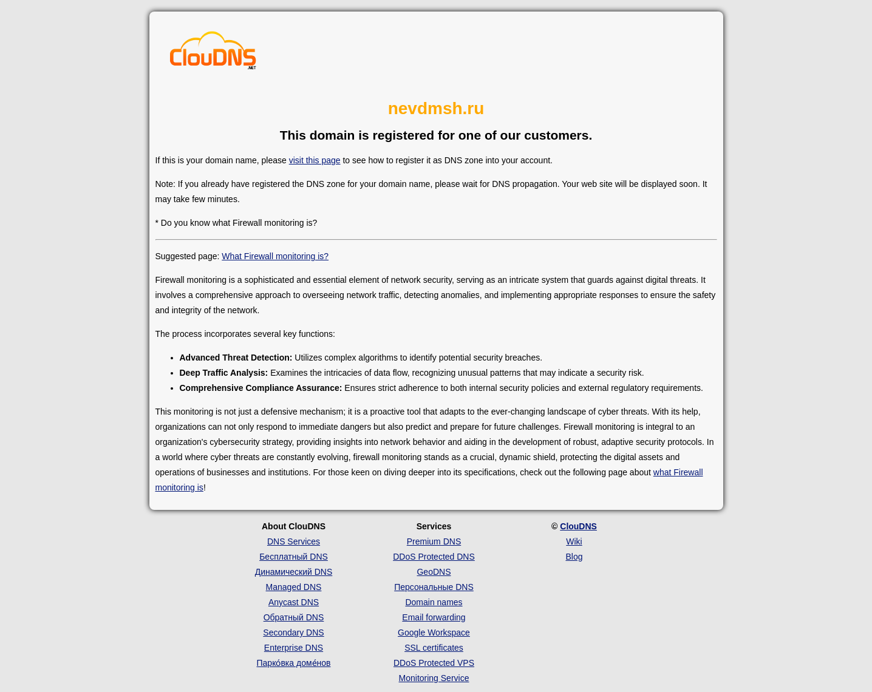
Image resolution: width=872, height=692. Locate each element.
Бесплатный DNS (293, 556)
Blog (573, 556)
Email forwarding (433, 617)
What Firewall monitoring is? (275, 256)
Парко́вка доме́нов (294, 663)
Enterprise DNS (293, 648)
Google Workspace (434, 632)
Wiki (574, 541)
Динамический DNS (294, 572)
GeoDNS (434, 572)
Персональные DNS (434, 587)
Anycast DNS (293, 602)
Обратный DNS (294, 617)
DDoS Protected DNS (434, 556)
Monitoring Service (434, 678)
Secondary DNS (293, 632)
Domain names (433, 602)
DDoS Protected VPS (433, 663)
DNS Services (293, 541)
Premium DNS (434, 541)
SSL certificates (433, 648)
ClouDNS (578, 526)
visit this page (315, 160)
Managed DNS (294, 587)
